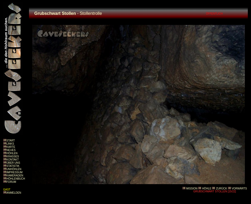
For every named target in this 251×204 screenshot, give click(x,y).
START (10, 140)
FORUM (11, 181)
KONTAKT (12, 159)
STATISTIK (12, 166)
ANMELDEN (13, 192)
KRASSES (12, 156)
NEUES (10, 150)
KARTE (10, 146)
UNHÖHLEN (13, 169)
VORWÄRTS (239, 188)
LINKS (10, 143)
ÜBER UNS (13, 162)
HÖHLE (206, 188)
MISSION (191, 188)
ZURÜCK (221, 188)
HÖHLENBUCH (15, 178)
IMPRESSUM (14, 172)
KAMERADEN (14, 175)
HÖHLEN (12, 153)
